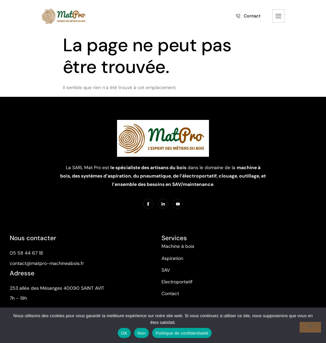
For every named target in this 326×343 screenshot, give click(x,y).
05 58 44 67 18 (26, 252)
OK (124, 333)
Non (141, 333)
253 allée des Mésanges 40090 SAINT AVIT (57, 287)
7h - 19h (18, 297)
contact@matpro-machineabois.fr (47, 262)
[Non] (310, 327)
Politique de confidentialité (181, 333)
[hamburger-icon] (278, 15)
